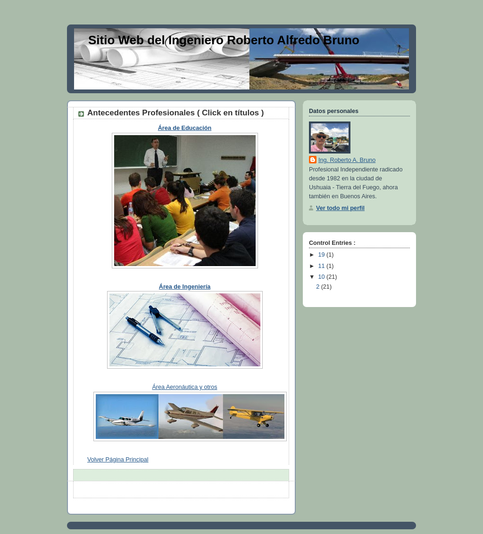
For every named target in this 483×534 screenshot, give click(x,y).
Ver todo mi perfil (340, 208)
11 (322, 266)
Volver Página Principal (118, 459)
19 (322, 254)
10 (322, 277)
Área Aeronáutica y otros (184, 387)
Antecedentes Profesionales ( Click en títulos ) (175, 112)
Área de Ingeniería (184, 286)
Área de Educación (185, 128)
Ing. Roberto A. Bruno (346, 160)
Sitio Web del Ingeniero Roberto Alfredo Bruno (223, 40)
